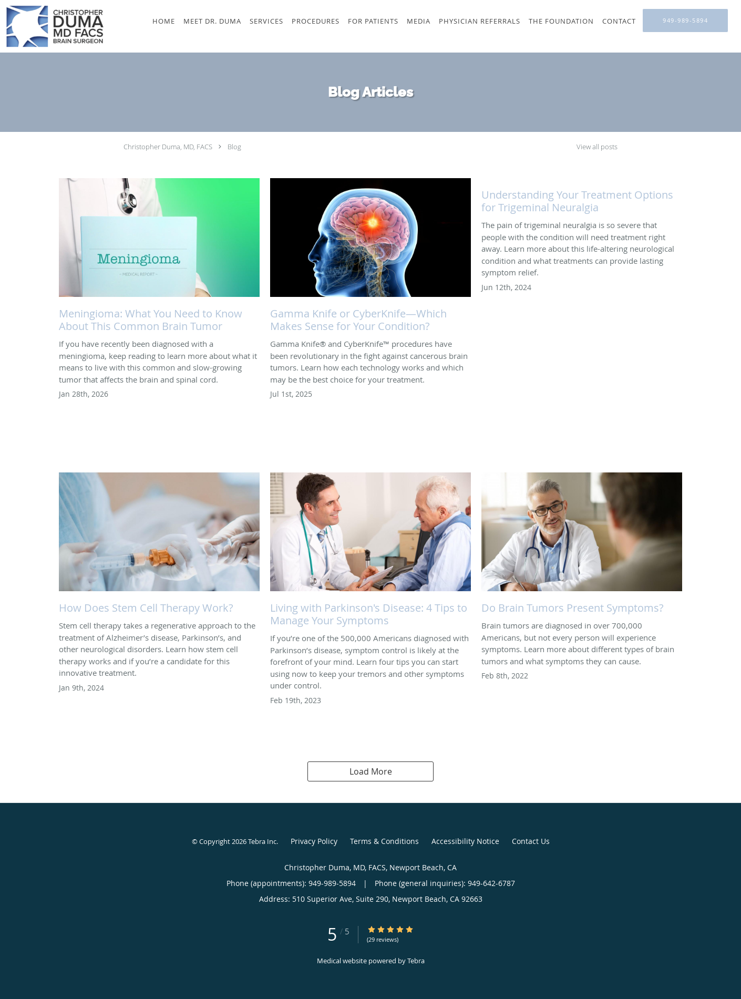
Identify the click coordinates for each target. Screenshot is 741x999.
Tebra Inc (262, 841)
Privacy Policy (314, 841)
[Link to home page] (52, 26)
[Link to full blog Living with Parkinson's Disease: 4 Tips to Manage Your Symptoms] (370, 552)
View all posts (597, 146)
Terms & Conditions (384, 841)
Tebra (416, 960)
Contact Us (531, 841)
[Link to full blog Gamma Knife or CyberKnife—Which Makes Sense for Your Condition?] (370, 258)
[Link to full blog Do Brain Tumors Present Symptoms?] (581, 546)
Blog (234, 146)
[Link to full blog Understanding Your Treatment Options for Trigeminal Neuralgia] (581, 198)
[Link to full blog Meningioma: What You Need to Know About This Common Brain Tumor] (159, 258)
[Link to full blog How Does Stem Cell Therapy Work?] (159, 546)
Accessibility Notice (465, 841)
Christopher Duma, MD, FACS (168, 146)
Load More (370, 771)
